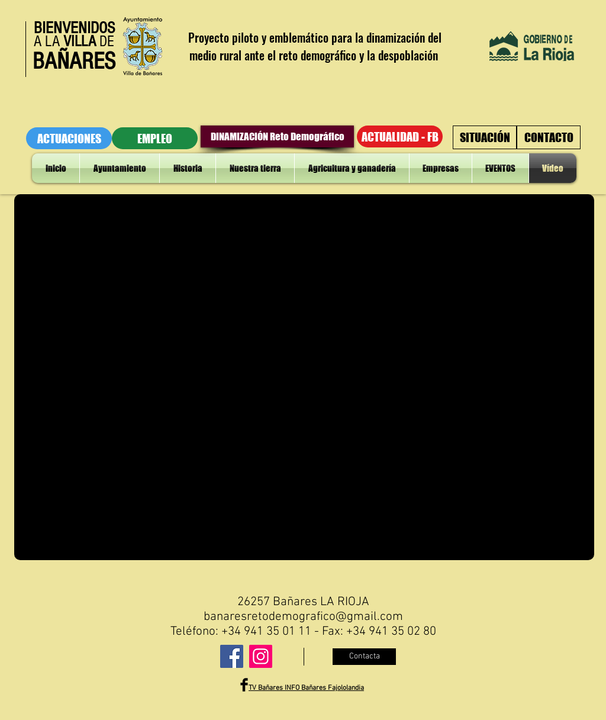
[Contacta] (364, 656)
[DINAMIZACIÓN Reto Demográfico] (277, 136)
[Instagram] (260, 656)
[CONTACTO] (549, 137)
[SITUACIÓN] (485, 137)
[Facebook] (231, 656)
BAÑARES (74, 61)
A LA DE (74, 41)
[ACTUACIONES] (69, 138)
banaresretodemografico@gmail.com (303, 616)
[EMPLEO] (155, 138)
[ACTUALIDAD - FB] (400, 136)
